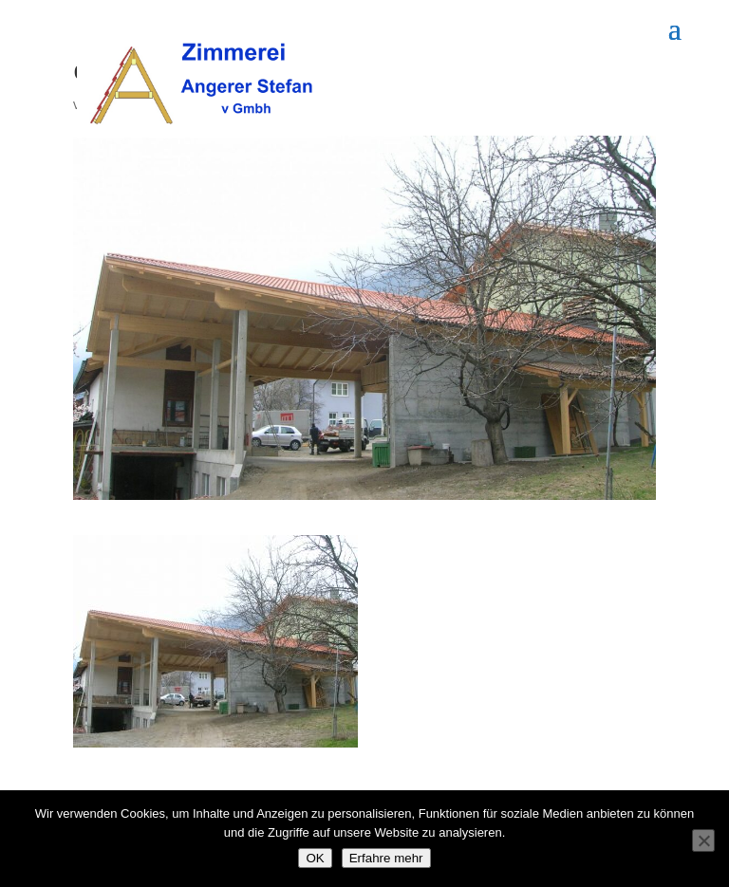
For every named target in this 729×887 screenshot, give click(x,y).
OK (315, 858)
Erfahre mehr (386, 858)
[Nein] (703, 840)
